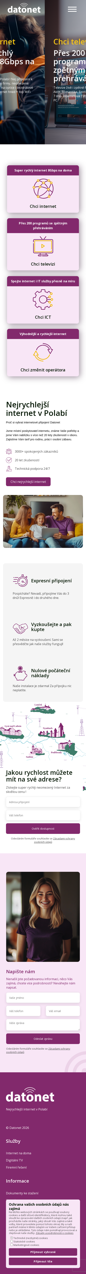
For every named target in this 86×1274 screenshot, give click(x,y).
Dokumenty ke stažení (22, 1193)
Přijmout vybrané (43, 1252)
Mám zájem (15, 105)
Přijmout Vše (43, 1261)
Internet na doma (18, 1153)
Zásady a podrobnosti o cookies (54, 1233)
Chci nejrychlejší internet (28, 482)
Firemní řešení (16, 1167)
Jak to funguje (18, 118)
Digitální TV (14, 1160)
